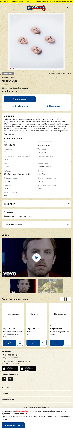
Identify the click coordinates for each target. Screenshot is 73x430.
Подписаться (19, 99)
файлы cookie (22, 411)
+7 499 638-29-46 (9, 355)
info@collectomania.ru (11, 358)
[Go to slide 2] (13, 68)
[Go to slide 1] (10, 68)
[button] (23, 286)
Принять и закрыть (13, 425)
